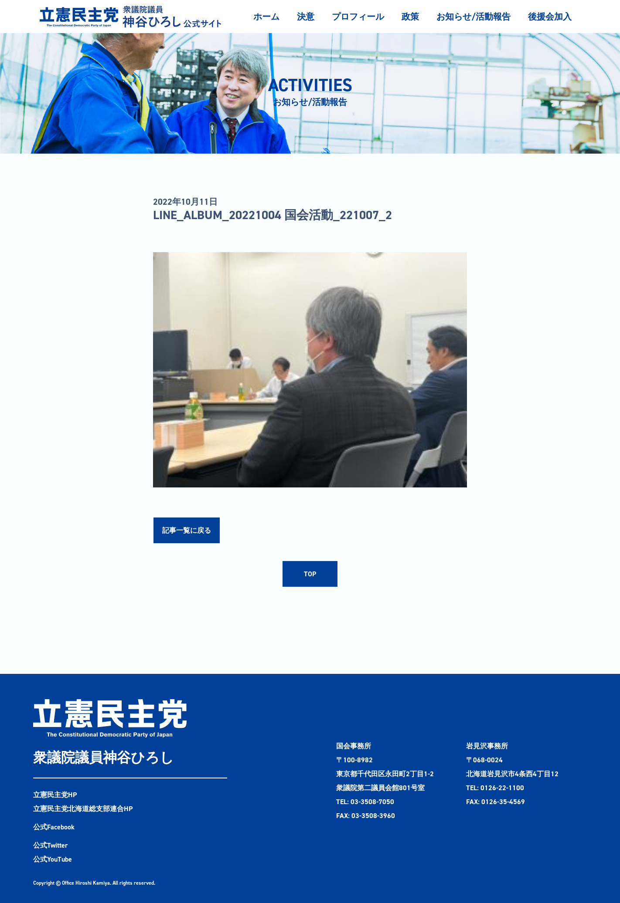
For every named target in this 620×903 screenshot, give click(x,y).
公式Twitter (50, 845)
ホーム (266, 16)
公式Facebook (54, 827)
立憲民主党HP (55, 794)
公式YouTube (52, 859)
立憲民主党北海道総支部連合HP (83, 808)
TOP (310, 573)
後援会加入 (550, 16)
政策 (410, 16)
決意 (305, 16)
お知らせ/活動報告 (473, 16)
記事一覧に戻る (186, 530)
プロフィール (358, 16)
